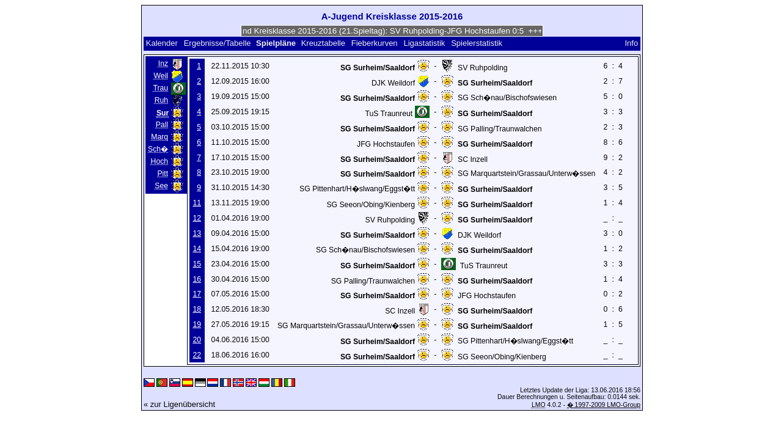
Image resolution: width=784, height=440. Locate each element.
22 (196, 355)
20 (196, 340)
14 (196, 248)
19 (196, 324)
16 (196, 279)
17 (196, 294)
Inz (163, 63)
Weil (161, 76)
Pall (162, 124)
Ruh (161, 100)
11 (196, 203)
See (161, 186)
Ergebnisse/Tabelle (217, 43)
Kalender (162, 43)
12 (196, 218)
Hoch (160, 161)
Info (631, 43)
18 (196, 309)
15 (196, 264)
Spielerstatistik (477, 43)
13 (196, 233)
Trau (160, 88)
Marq (159, 137)
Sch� (158, 149)
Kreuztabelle (323, 43)
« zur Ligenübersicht (179, 404)
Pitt (162, 173)
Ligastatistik (424, 43)
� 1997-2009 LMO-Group (603, 405)
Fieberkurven (374, 43)
